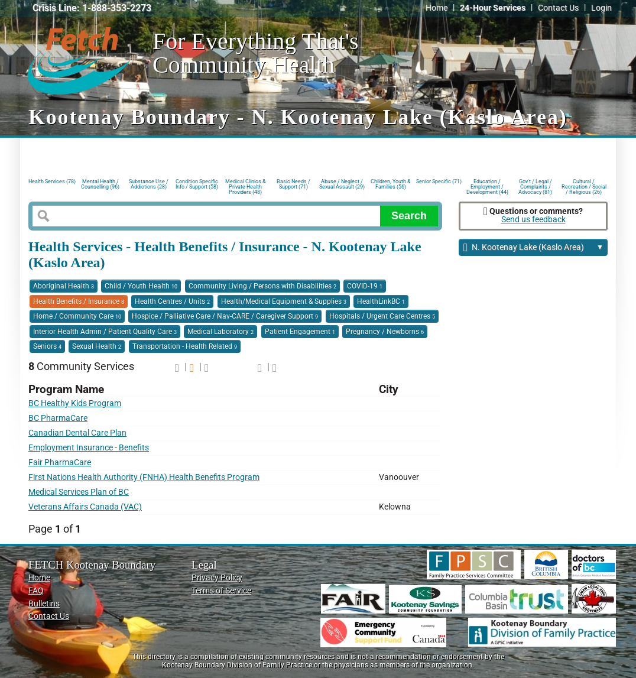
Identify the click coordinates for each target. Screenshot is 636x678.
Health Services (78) (52, 181)
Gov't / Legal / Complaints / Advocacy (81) (535, 186)
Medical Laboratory (220, 331)
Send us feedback (533, 220)
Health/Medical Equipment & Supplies (283, 301)
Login (601, 8)
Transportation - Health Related (184, 346)
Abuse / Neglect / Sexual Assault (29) (342, 184)
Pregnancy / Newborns (385, 331)
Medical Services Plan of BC (78, 492)
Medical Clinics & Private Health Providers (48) (245, 186)
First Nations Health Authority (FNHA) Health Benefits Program (143, 477)
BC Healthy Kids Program (74, 403)
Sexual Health (96, 346)
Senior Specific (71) (439, 181)
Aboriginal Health (63, 286)
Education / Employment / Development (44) (487, 186)
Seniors (47, 346)
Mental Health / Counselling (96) (100, 184)
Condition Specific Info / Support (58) (197, 184)
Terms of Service (221, 591)
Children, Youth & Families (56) (391, 184)
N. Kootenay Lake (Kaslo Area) (533, 248)
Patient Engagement (300, 331)
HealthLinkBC (381, 301)
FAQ (36, 591)
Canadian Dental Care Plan (77, 433)
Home (436, 8)
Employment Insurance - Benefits (88, 448)
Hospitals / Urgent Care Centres (382, 316)
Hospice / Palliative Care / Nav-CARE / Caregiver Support (225, 316)
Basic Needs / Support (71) (293, 184)
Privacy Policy (217, 578)
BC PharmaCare (57, 418)
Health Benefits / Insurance (78, 301)
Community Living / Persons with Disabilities (262, 286)
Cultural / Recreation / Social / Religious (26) (584, 186)
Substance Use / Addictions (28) (148, 184)
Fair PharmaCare (59, 463)
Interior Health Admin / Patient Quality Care (105, 331)
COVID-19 (364, 286)
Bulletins (44, 604)
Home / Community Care (77, 316)
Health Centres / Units (172, 301)
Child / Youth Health (141, 286)
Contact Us (558, 8)
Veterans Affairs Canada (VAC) (85, 507)
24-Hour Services (492, 8)
